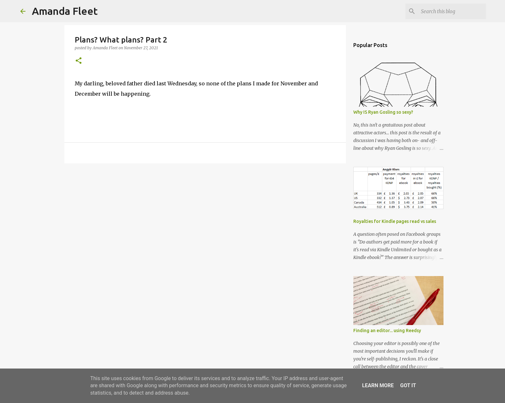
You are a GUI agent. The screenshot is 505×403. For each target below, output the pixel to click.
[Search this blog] (452, 11)
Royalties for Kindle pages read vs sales (394, 221)
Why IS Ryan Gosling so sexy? (383, 112)
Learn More (378, 385)
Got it (408, 385)
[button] (78, 61)
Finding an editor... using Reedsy (387, 330)
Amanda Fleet (65, 11)
